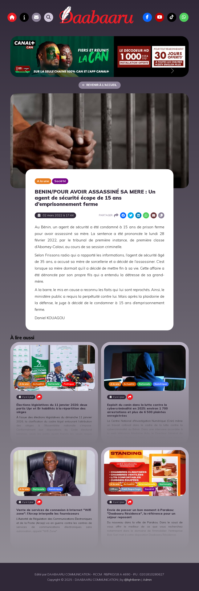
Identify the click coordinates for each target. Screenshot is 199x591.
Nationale (53, 383)
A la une (43, 181)
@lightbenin (132, 579)
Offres (114, 489)
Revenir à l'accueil (99, 85)
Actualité (38, 383)
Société (60, 181)
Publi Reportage (131, 489)
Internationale (147, 484)
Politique (69, 383)
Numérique (160, 383)
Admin (147, 579)
